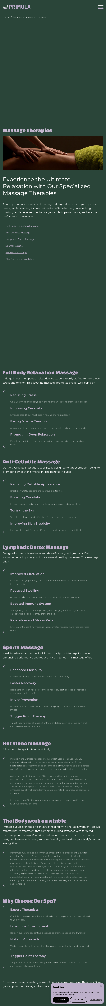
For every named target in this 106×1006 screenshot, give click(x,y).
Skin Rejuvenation (13, 828)
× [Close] (100, 985)
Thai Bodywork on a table (20, 159)
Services (17, 17)
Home (6, 17)
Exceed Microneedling (80, 811)
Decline (79, 1000)
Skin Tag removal (58, 817)
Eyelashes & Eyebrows (39, 828)
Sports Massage (14, 145)
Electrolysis (34, 811)
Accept (60, 1000)
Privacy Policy (96, 1000)
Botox (24, 833)
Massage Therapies (35, 17)
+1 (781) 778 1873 (12, 962)
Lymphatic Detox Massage (20, 139)
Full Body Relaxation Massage (22, 126)
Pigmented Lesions (35, 817)
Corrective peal (75, 822)
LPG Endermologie (64, 828)
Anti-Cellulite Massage (18, 132)
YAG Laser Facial (12, 817)
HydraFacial (77, 817)
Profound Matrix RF (55, 811)
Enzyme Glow (36, 822)
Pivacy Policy (28, 1002)
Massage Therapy (88, 828)
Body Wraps (10, 833)
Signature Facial (55, 822)
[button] (100, 7)
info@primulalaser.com (16, 966)
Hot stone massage (16, 152)
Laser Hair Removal (14, 811)
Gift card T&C (10, 1002)
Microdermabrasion (14, 822)
